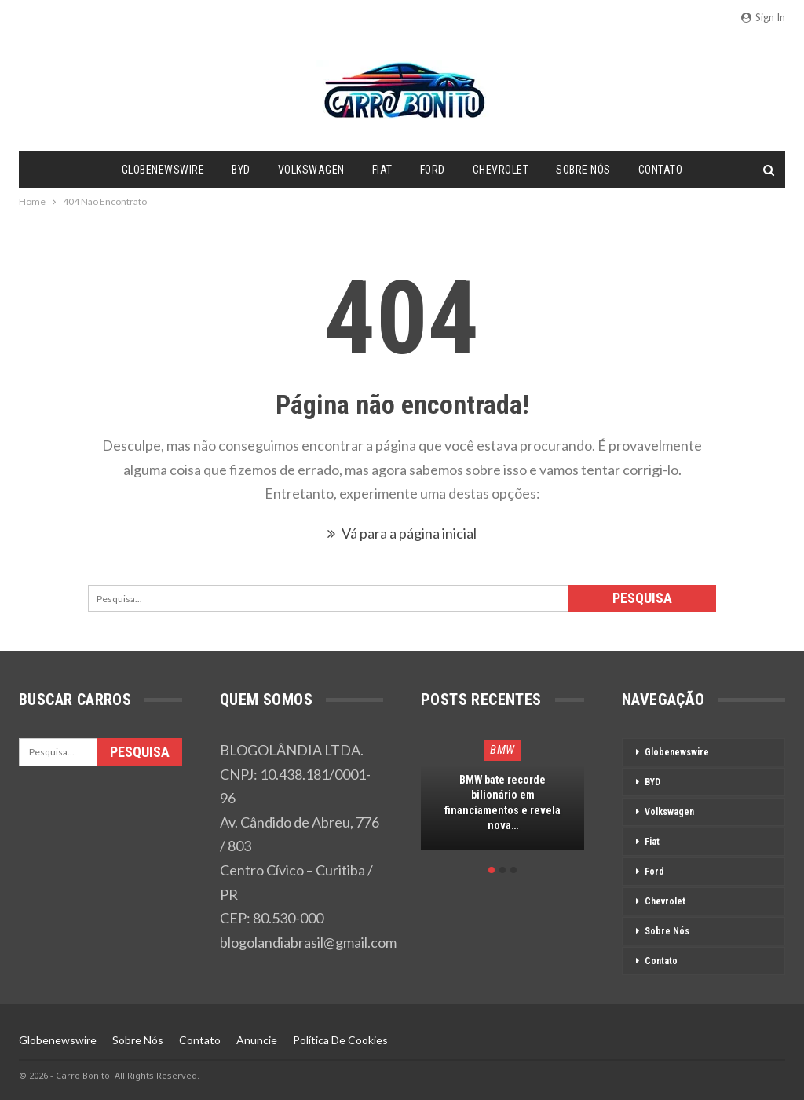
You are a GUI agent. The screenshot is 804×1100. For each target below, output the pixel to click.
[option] (502, 801)
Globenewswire (163, 169)
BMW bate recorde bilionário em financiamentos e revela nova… (502, 802)
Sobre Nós (583, 169)
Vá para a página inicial (402, 533)
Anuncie (256, 1040)
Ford (432, 169)
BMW (502, 750)
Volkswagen (311, 169)
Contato (660, 169)
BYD (241, 169)
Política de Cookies (340, 1040)
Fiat (382, 169)
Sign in (763, 17)
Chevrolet (501, 169)
